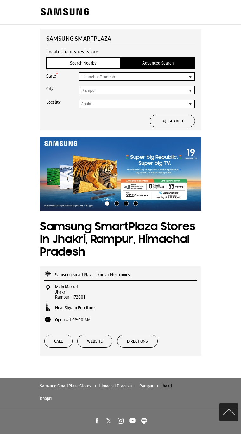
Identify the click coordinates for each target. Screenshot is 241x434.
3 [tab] (125, 202)
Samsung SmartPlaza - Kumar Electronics (92, 274)
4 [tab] (134, 202)
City (50, 88)
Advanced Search (158, 63)
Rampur (146, 386)
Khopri (46, 398)
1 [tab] (106, 202)
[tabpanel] (120, 174)
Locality (53, 102)
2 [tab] (115, 202)
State (52, 75)
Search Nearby (83, 63)
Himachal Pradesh (115, 386)
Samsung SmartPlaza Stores (66, 386)
